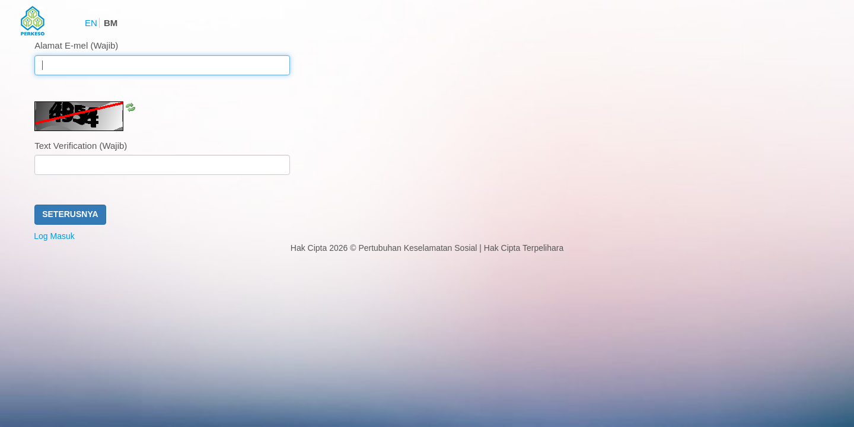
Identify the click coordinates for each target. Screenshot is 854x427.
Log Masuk (54, 236)
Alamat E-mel (76, 45)
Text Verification (80, 146)
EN (91, 23)
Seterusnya (70, 214)
